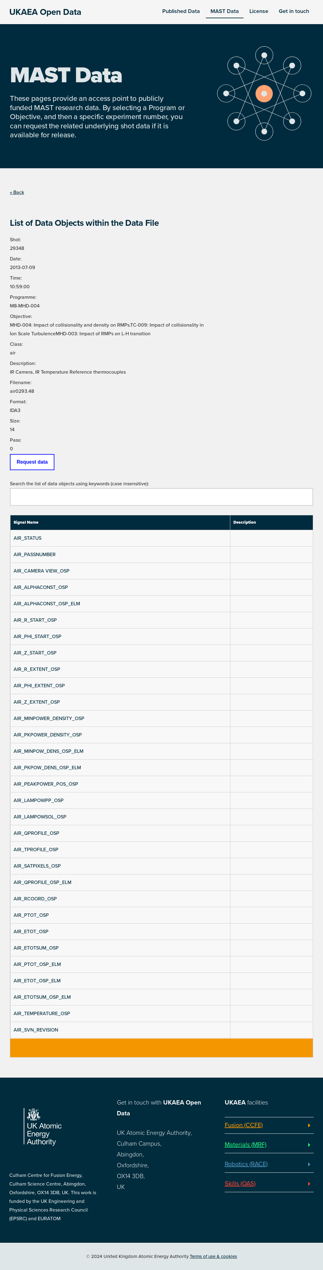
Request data (32, 462)
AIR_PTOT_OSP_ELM (37, 964)
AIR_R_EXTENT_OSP (37, 669)
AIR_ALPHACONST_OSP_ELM (47, 604)
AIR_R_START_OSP (35, 620)
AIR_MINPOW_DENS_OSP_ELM (48, 751)
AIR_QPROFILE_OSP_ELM (42, 882)
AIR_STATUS (27, 538)
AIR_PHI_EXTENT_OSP (39, 686)
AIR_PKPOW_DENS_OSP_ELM (47, 768)
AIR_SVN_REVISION (36, 1030)
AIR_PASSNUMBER (35, 554)
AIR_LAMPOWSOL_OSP (40, 817)
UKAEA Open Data (45, 12)
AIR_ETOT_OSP (31, 932)
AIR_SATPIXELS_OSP (37, 866)
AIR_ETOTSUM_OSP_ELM (42, 997)
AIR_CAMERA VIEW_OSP (42, 571)
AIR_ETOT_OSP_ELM (37, 981)
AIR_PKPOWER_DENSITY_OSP (48, 735)
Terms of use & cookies (213, 1256)
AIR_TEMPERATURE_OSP (42, 1013)
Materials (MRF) (245, 1144)
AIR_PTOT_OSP (31, 915)
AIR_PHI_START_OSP (38, 636)
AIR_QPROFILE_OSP (36, 833)
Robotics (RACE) (246, 1164)
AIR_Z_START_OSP (35, 653)
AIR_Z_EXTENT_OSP (37, 702)
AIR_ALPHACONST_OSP (41, 587)
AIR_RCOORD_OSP (35, 899)
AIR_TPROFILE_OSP (36, 850)
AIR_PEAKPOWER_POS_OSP (46, 784)
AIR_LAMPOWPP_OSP (39, 800)
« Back (17, 192)
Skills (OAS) (240, 1183)
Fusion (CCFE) (244, 1125)
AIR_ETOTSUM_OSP (36, 948)
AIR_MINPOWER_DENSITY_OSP (49, 718)
